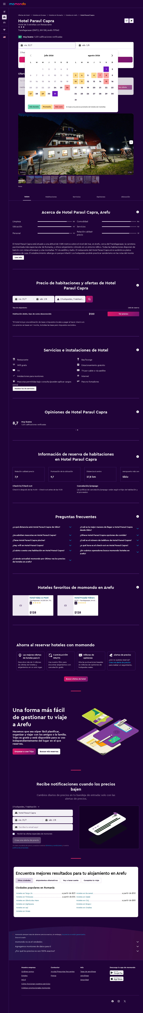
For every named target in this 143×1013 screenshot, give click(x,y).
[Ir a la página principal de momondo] (17, 4)
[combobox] (45, 813)
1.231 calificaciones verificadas (48, 37)
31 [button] (55, 94)
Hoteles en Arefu (71, 15)
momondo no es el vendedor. (77, 941)
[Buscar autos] (4, 22)
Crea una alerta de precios (119, 662)
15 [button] (43, 81)
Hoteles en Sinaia (23, 911)
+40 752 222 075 (25, 33)
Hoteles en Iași (22, 908)
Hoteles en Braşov (83, 904)
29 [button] (43, 94)
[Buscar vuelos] (4, 11)
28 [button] (37, 94)
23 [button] (49, 88)
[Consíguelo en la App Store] (117, 978)
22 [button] (43, 88)
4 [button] (61, 69)
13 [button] (31, 81)
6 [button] (30, 75)
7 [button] (36, 75)
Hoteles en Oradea (84, 908)
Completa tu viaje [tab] (91, 880)
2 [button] (49, 69)
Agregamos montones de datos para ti (77, 946)
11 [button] (61, 75)
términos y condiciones (54, 845)
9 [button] (49, 75)
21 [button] (37, 88)
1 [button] (42, 69)
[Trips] (4, 29)
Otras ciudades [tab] (24, 880)
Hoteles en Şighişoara (25, 904)
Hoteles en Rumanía (56, 15)
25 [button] (61, 88)
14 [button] (37, 81)
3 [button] (55, 69)
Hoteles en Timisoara (24, 897)
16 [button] (49, 81)
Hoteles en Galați (83, 897)
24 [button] (55, 88)
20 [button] (30, 88)
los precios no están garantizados (73, 934)
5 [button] (67, 69)
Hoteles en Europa (39, 15)
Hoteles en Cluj (82, 900)
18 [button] (61, 81)
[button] (4, 4)
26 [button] (67, 88)
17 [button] (55, 81)
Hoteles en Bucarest (84, 893)
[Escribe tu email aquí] (45, 827)
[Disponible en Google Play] (117, 972)
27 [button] (31, 94)
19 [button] (67, 81)
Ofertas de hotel (24, 15)
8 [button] (42, 75)
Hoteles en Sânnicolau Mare (27, 900)
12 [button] (67, 75)
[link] (76, 679)
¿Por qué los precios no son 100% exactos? (77, 951)
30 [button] (49, 94)
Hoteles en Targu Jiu (24, 893)
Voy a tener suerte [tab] (70, 880)
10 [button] (55, 75)
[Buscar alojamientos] (4, 17)
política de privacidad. (21, 848)
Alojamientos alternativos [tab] (47, 880)
